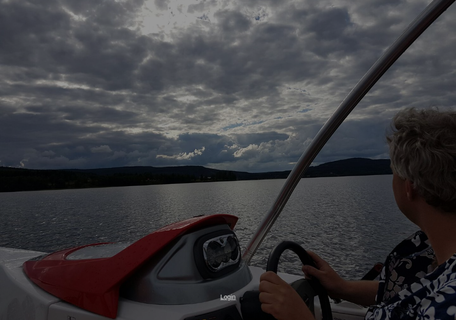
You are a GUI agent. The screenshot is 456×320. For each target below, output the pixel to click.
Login (228, 296)
